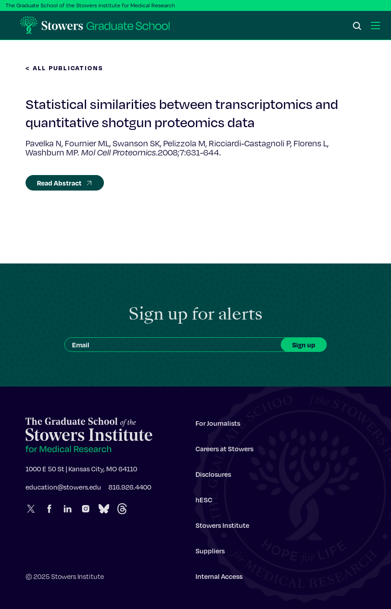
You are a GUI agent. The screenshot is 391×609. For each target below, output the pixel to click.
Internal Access (219, 578)
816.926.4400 (129, 489)
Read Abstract (65, 183)
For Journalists (218, 425)
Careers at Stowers (224, 451)
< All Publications (65, 68)
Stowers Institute (222, 527)
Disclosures (213, 476)
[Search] (357, 26)
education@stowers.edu (63, 489)
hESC (204, 502)
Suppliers (210, 553)
